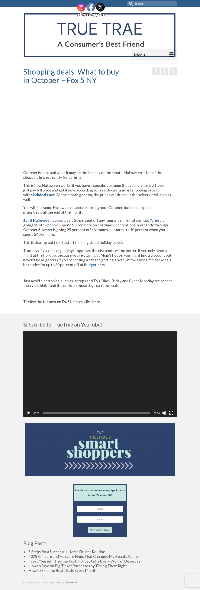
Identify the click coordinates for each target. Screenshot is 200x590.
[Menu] (154, 54)
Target (155, 220)
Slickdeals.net (43, 195)
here (96, 301)
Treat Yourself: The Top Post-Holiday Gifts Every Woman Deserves (84, 561)
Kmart (47, 229)
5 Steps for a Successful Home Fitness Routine (67, 552)
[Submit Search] (130, 3)
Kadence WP (72, 582)
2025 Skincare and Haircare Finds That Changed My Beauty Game (83, 556)
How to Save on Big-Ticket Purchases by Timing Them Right (78, 566)
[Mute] (164, 413)
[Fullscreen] (171, 413)
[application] (100, 374)
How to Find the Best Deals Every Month (62, 570)
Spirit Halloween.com (41, 220)
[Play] (29, 413)
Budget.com (94, 264)
